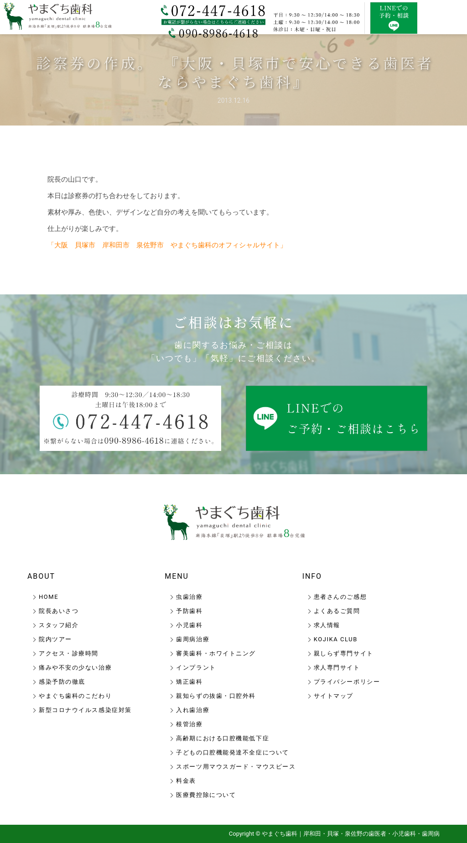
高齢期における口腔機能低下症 (222, 738)
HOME (48, 596)
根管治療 (189, 724)
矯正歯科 (189, 681)
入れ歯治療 (192, 710)
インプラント (196, 667)
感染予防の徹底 (62, 681)
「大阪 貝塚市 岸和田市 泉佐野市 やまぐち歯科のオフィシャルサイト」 (167, 245)
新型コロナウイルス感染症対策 (85, 710)
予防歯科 (189, 610)
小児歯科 (189, 625)
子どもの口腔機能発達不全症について (232, 752)
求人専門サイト (337, 667)
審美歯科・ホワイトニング (216, 653)
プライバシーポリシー (347, 681)
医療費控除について (206, 794)
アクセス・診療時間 (69, 653)
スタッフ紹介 (58, 625)
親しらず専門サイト (344, 653)
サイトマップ (333, 695)
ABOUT (41, 576)
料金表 (186, 780)
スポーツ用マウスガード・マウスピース (236, 766)
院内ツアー (55, 639)
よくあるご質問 (337, 610)
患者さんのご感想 (340, 596)
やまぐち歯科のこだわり (75, 695)
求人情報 (327, 625)
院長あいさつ (58, 610)
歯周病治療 (192, 639)
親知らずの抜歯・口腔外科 (216, 695)
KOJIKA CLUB (336, 639)
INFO (312, 576)
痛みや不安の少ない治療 (75, 667)
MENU (177, 576)
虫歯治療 (189, 596)
